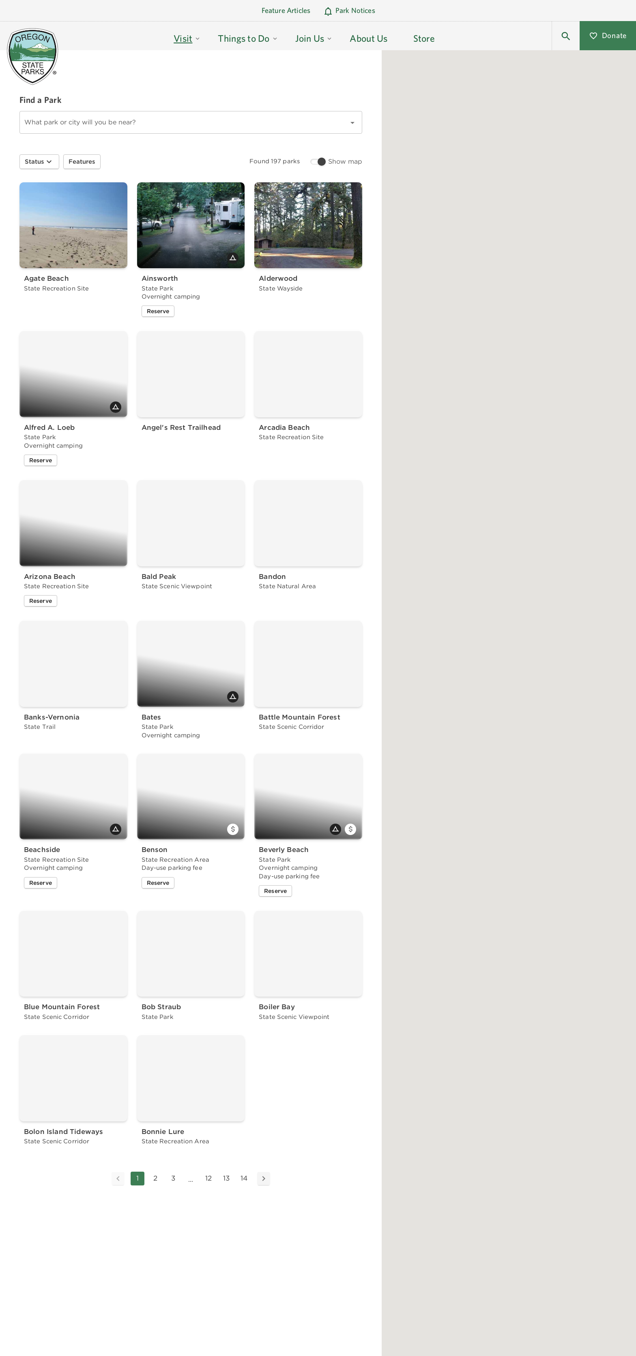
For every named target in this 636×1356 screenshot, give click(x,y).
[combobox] (190, 122)
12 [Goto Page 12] (208, 1178)
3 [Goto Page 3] (173, 1178)
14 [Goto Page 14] (244, 1178)
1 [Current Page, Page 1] (137, 1178)
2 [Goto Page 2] (155, 1178)
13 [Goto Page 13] (226, 1178)
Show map (345, 161)
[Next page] (263, 1178)
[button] (187, 35)
